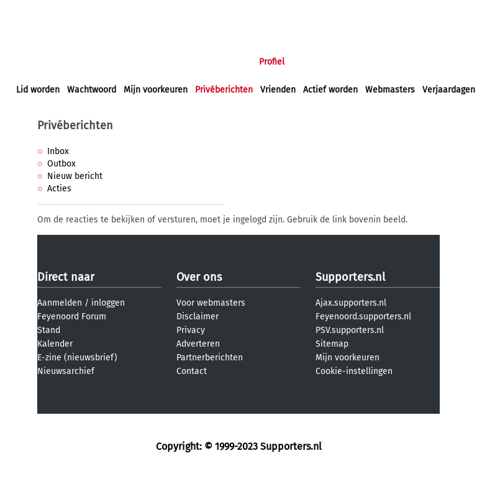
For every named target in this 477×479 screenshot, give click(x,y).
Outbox (61, 163)
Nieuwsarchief (65, 371)
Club (234, 62)
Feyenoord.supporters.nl (363, 316)
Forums (137, 62)
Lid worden (38, 89)
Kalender (55, 344)
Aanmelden (59, 303)
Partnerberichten (209, 357)
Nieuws (91, 62)
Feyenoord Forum (71, 316)
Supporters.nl (350, 277)
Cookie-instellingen (354, 371)
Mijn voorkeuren (156, 89)
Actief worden (330, 89)
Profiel (271, 62)
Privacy (190, 330)
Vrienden (278, 89)
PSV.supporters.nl (350, 330)
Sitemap (332, 344)
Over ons (199, 277)
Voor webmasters (210, 303)
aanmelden (82, 11)
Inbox (58, 151)
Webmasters (390, 89)
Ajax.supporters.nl (351, 303)
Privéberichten (224, 89)
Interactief (188, 62)
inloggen (34, 11)
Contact (191, 371)
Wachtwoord (91, 89)
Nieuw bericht (74, 176)
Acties (59, 188)
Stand (48, 330)
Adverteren (198, 344)
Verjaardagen (448, 89)
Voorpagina (38, 62)
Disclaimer (197, 316)
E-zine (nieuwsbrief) (77, 357)
